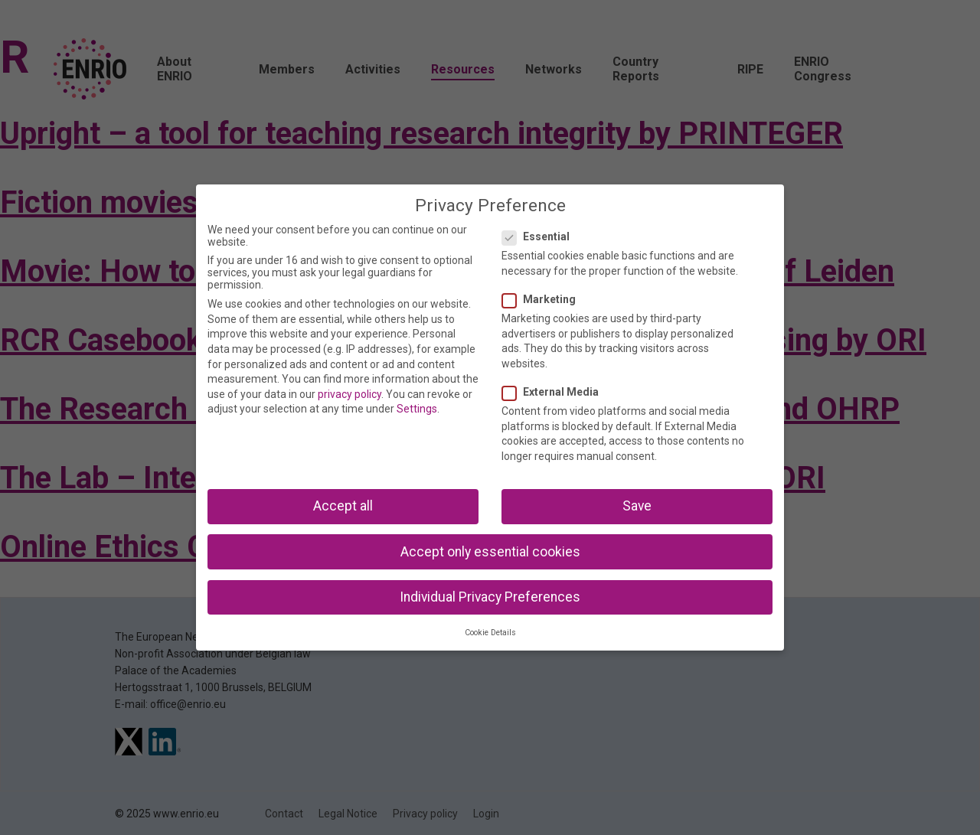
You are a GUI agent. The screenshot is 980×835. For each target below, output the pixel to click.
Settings (417, 409)
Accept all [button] (343, 506)
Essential (540, 236)
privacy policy (349, 394)
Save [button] (637, 506)
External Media (555, 392)
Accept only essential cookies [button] (490, 551)
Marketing (543, 299)
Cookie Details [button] (490, 633)
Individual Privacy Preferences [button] (490, 597)
